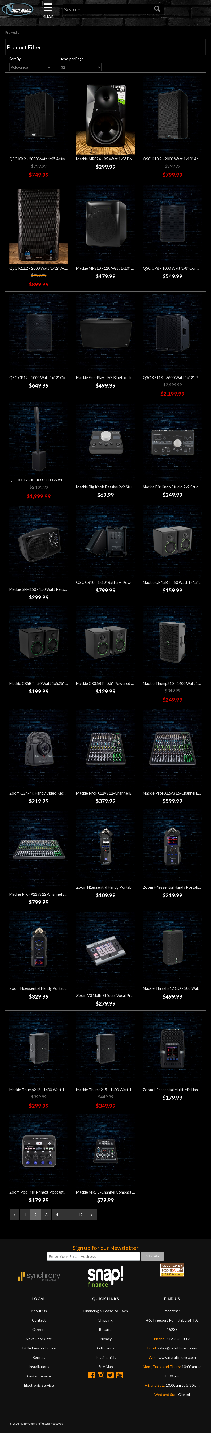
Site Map (105, 1366)
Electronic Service (39, 1385)
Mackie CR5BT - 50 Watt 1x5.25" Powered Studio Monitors (59, 683)
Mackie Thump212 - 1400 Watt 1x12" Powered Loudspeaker (60, 1089)
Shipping (105, 1320)
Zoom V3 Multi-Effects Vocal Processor (110, 995)
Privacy (106, 1338)
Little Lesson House (39, 1348)
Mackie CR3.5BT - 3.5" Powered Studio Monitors (117, 683)
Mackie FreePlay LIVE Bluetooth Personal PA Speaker (122, 377)
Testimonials (105, 1357)
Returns (105, 1329)
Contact (39, 1320)
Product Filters (25, 47)
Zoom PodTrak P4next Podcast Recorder (45, 1192)
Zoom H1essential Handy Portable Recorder (114, 887)
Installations (39, 1366)
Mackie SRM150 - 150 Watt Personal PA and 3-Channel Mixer (61, 589)
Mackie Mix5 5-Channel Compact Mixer (109, 1192)
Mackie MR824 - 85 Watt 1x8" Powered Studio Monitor (123, 159)
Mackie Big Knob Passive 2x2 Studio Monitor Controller (123, 487)
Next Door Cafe (39, 1338)
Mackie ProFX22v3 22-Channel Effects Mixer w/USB (53, 894)
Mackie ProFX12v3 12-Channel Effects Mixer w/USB (120, 793)
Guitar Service (39, 1376)
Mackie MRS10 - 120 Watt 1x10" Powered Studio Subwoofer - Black (133, 268)
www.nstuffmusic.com (177, 1357)
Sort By (15, 59)
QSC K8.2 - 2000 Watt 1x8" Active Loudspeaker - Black (55, 159)
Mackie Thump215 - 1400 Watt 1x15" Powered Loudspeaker (127, 1089)
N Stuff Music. (28, 1424)
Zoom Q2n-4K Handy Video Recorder (41, 793)
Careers (39, 1329)
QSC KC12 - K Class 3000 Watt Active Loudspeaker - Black (59, 480)
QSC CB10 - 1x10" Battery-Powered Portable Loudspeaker (126, 582)
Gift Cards (105, 1348)
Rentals (39, 1357)
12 (80, 1214)
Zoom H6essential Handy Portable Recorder (47, 988)
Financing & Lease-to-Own (105, 1311)
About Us (39, 1311)
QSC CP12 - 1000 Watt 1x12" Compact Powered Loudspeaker (62, 377)
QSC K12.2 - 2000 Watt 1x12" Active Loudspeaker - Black (57, 268)
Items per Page (71, 59)
